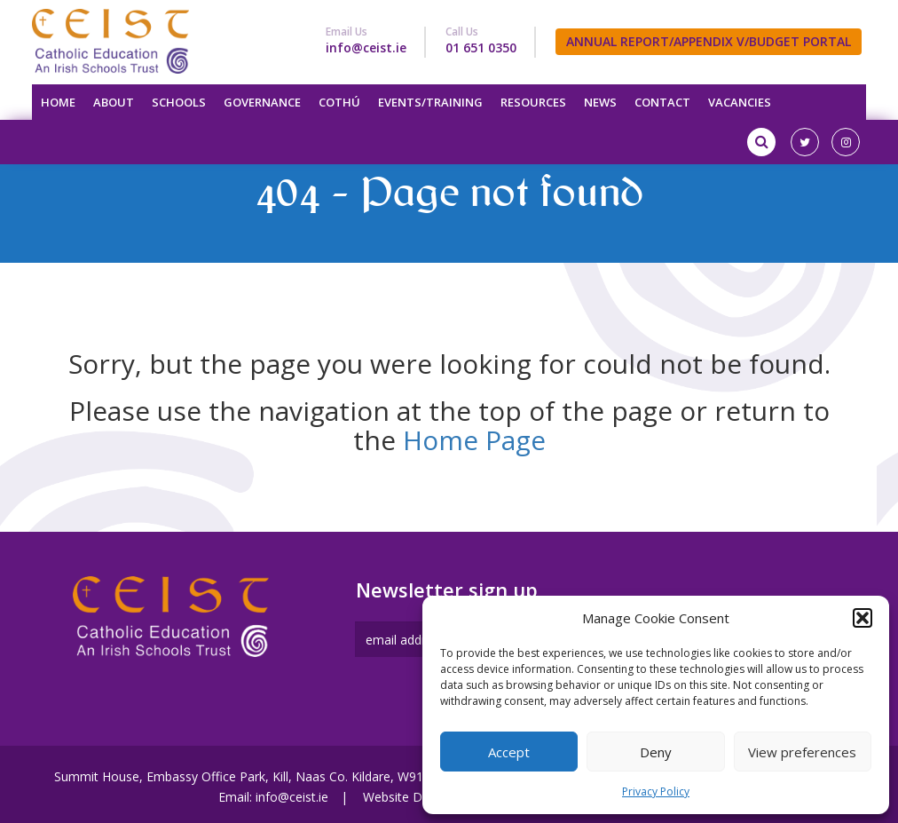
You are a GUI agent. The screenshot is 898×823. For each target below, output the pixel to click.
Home (58, 102)
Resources (533, 102)
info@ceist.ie (366, 47)
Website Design (408, 796)
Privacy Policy (655, 791)
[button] (862, 618)
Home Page (474, 440)
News (600, 102)
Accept (509, 752)
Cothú (339, 102)
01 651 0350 (480, 47)
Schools (179, 102)
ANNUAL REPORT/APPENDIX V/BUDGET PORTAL (708, 41)
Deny (656, 752)
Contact (662, 102)
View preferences (802, 752)
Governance (262, 102)
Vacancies (739, 102)
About (113, 102)
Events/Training (430, 102)
